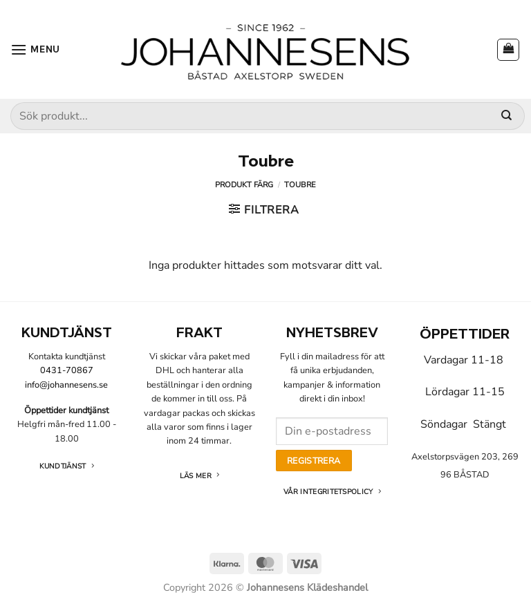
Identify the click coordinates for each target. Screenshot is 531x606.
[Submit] (506, 116)
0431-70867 (66, 370)
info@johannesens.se (66, 385)
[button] (35, 49)
